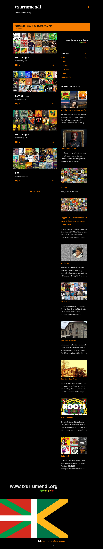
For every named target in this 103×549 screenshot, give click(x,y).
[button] (53, 65)
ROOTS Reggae (67, 417)
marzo (65, 66)
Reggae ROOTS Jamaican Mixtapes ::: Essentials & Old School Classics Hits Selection (74, 221)
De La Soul (65, 456)
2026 (63, 58)
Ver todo (18, 29)
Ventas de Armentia (68, 340)
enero (65, 73)
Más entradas (35, 191)
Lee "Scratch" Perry (68, 149)
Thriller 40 (65, 263)
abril (64, 62)
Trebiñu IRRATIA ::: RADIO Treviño (73, 110)
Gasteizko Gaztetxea (69, 379)
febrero (66, 70)
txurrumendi (28, 7)
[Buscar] (88, 7)
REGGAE (64, 187)
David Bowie (65, 302)
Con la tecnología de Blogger (51, 541)
